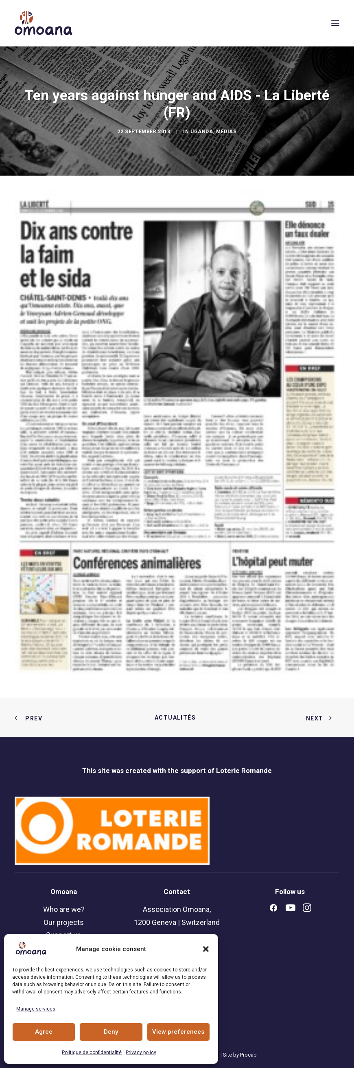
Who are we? (64, 909)
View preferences (178, 1031)
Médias (226, 131)
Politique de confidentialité (92, 1052)
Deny (111, 1031)
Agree (43, 1031)
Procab (248, 1055)
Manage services (35, 1009)
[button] (206, 949)
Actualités (177, 717)
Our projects (64, 922)
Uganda (201, 131)
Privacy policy (141, 1052)
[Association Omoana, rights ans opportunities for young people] (43, 23)
